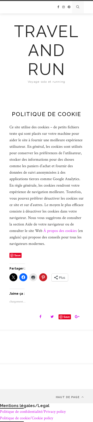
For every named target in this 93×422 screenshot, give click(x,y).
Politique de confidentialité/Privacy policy (33, 411)
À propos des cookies (60, 230)
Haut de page (70, 397)
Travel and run (46, 50)
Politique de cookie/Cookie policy (26, 418)
